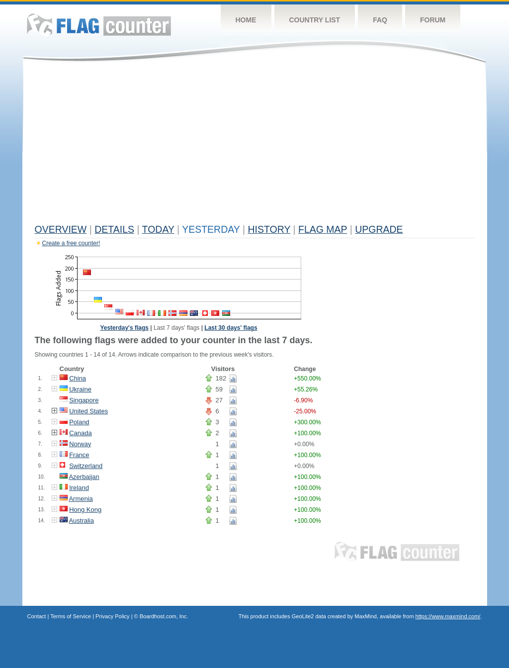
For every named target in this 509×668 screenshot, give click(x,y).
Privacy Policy (112, 616)
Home (246, 20)
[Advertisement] (255, 145)
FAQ (380, 20)
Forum (432, 20)
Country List (314, 20)
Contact (36, 616)
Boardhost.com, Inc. (164, 616)
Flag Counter (99, 24)
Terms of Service (70, 616)
